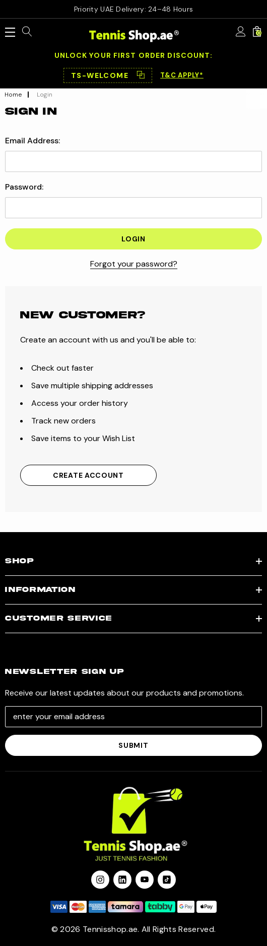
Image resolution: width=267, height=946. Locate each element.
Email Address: (32, 141)
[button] (107, 75)
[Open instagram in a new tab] (100, 880)
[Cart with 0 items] (257, 32)
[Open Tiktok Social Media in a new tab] (167, 880)
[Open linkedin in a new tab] (122, 880)
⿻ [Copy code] (141, 75)
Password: (24, 187)
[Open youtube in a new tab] (145, 880)
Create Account (88, 475)
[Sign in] (241, 32)
